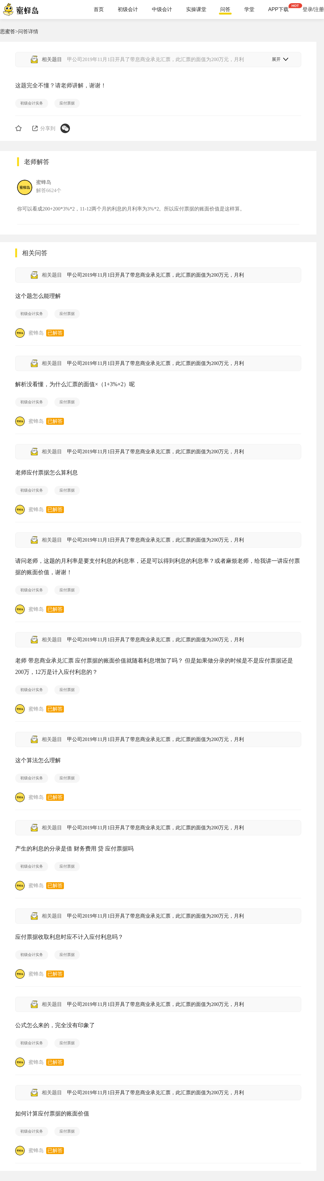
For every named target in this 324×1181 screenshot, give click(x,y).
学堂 (249, 9)
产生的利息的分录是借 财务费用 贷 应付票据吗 (74, 848)
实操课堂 (196, 9)
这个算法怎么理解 (38, 760)
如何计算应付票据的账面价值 (52, 1113)
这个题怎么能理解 (38, 296)
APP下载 (278, 9)
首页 (99, 9)
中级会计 (162, 9)
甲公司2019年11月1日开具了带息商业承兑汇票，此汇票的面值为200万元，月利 (155, 275)
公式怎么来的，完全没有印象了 (55, 1025)
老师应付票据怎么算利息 (46, 472)
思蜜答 (7, 31)
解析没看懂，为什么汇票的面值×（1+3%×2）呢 (75, 384)
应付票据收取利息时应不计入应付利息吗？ (69, 937)
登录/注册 (313, 9)
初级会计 (128, 9)
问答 (225, 9)
